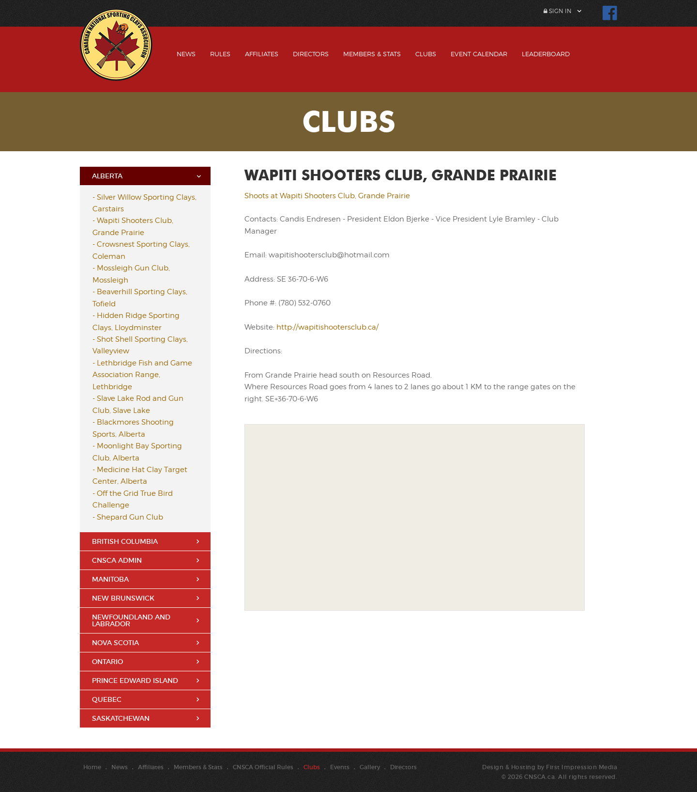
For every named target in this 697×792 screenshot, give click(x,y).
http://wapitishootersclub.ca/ (327, 327)
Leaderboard (546, 54)
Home (92, 767)
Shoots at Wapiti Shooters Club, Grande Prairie (327, 195)
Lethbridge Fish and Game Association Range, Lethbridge (142, 375)
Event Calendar (479, 54)
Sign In (558, 11)
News (186, 54)
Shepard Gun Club (130, 517)
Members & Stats (372, 54)
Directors (311, 54)
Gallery (370, 767)
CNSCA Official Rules (263, 767)
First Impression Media (581, 767)
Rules (220, 54)
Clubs (425, 54)
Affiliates (261, 54)
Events (339, 767)
